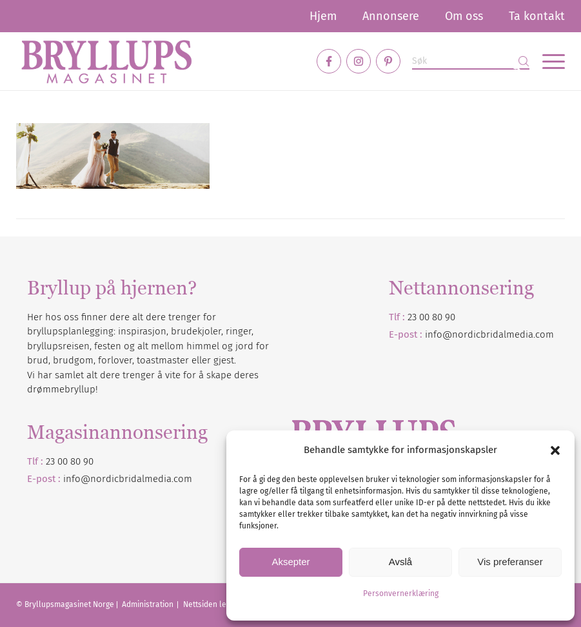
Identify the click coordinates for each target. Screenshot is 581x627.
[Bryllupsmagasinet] (106, 61)
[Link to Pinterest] (388, 61)
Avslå (400, 561)
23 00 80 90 (431, 317)
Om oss (464, 16)
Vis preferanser (509, 561)
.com (182, 479)
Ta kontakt (537, 16)
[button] (555, 450)
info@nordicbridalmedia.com (489, 334)
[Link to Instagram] (358, 61)
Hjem (323, 16)
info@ (76, 479)
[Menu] (547, 61)
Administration (148, 604)
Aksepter (290, 561)
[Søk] (470, 61)
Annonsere (390, 16)
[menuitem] (323, 16)
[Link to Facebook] (329, 61)
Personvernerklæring (400, 593)
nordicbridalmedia (131, 479)
